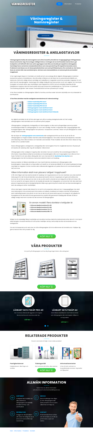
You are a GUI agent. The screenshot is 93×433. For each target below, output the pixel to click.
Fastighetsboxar (17, 363)
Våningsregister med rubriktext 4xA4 (40, 108)
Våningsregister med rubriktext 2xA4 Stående (43, 112)
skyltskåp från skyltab (62, 156)
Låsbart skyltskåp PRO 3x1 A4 (37, 104)
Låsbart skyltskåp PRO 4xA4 (37, 102)
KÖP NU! (46, 236)
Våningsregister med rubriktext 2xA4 (40, 110)
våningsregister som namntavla (33, 136)
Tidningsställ (40, 363)
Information (68, 4)
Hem (59, 4)
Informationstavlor (68, 363)
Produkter (78, 4)
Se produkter (45, 36)
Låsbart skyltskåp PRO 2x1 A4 (37, 106)
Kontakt (32, 431)
